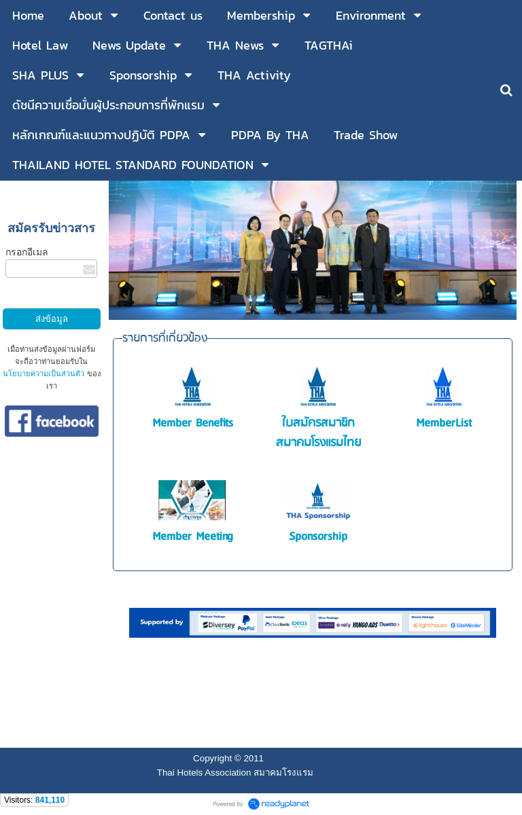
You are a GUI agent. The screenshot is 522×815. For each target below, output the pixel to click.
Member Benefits (192, 423)
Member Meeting (192, 537)
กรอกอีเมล (26, 252)
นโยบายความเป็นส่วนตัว (43, 373)
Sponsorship (318, 537)
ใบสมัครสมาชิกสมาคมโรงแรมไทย (318, 433)
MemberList (444, 423)
